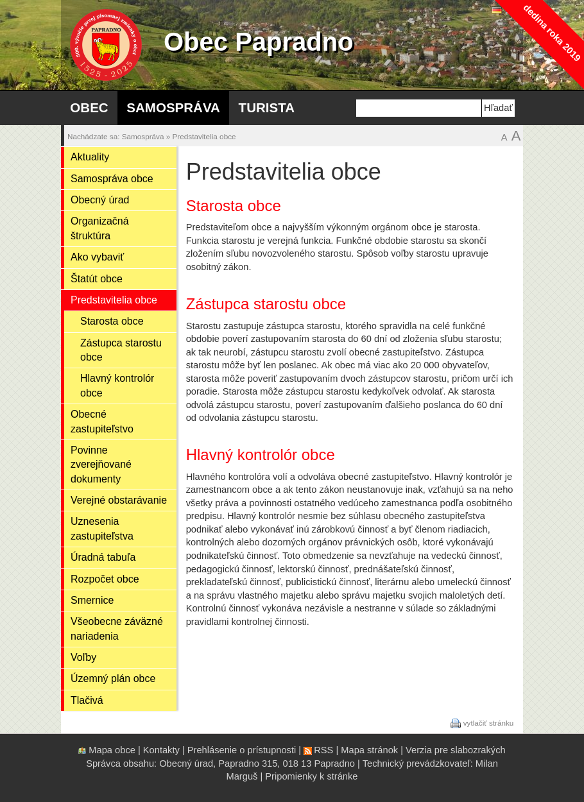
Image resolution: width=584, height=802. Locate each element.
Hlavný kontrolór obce (117, 385)
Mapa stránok (369, 750)
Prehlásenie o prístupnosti (241, 750)
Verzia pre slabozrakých (456, 750)
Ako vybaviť (97, 257)
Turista (267, 107)
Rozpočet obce (105, 579)
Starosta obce (112, 321)
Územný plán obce (113, 678)
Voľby (83, 657)
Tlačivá (87, 700)
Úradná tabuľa (103, 557)
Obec (89, 107)
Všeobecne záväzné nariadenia (117, 628)
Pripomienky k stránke (311, 776)
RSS (323, 750)
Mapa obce (112, 750)
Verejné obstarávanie (119, 500)
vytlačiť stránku (488, 723)
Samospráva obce (112, 178)
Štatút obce (97, 278)
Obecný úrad (100, 199)
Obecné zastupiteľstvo (102, 421)
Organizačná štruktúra (100, 228)
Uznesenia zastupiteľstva (102, 528)
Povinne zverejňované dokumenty (101, 464)
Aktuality (90, 156)
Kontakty (161, 750)
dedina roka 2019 (551, 32)
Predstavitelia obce (204, 136)
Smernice (92, 600)
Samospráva (173, 107)
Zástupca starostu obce (121, 350)
